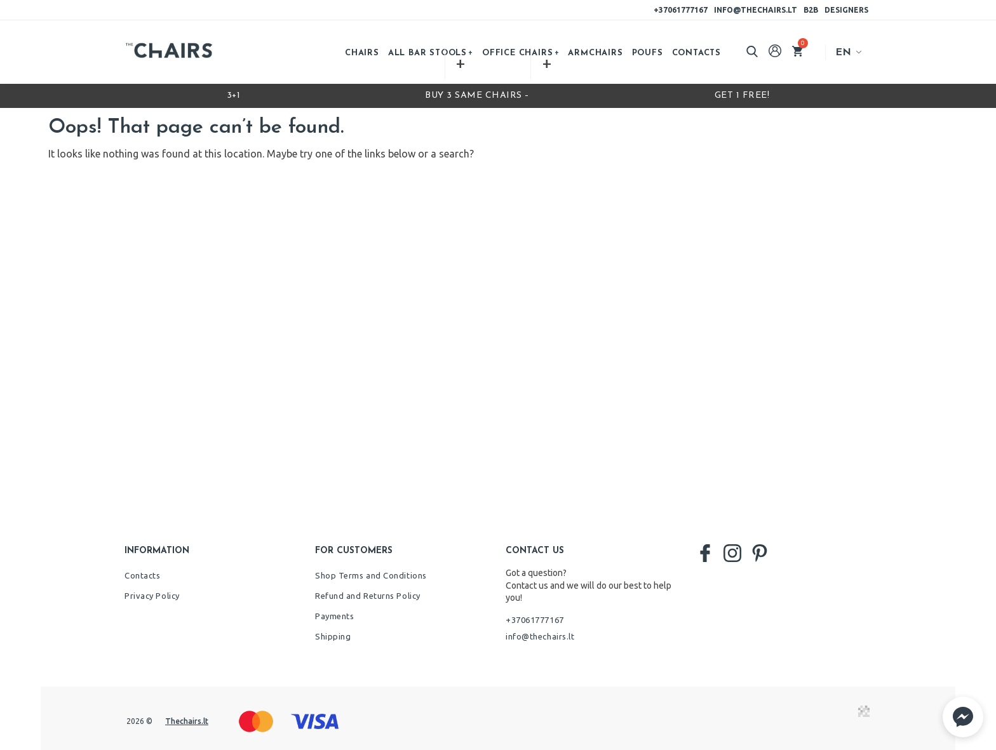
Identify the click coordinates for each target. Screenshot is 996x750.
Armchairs (595, 53)
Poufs (647, 53)
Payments (334, 616)
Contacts (696, 53)
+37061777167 (681, 10)
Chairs (362, 53)
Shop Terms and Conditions (371, 575)
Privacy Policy (152, 595)
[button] (963, 717)
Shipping (333, 636)
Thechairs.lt (186, 721)
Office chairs (517, 53)
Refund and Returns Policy (368, 595)
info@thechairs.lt (755, 10)
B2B (811, 10)
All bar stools (427, 53)
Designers (846, 10)
